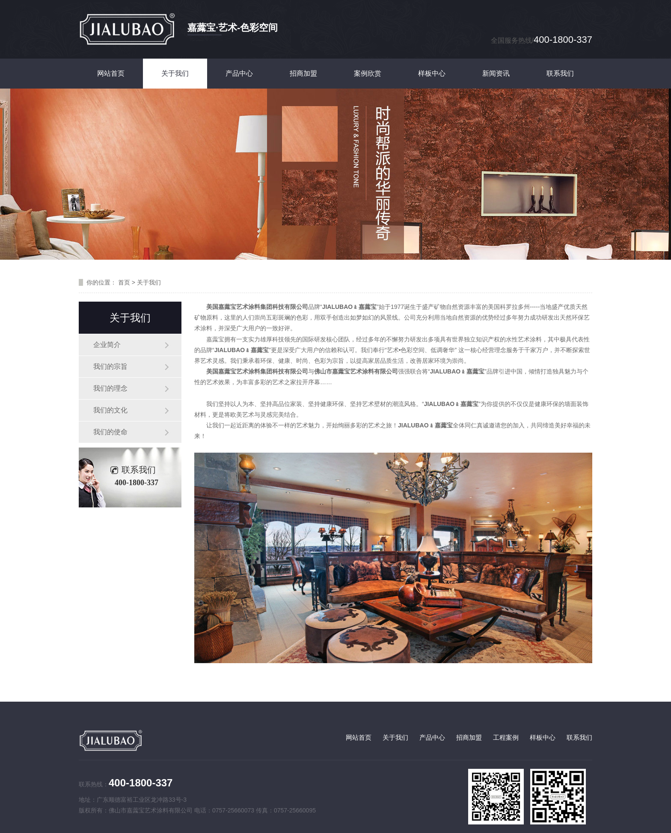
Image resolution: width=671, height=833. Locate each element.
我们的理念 (110, 388)
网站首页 (111, 73)
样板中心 (431, 73)
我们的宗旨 (110, 366)
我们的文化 (110, 410)
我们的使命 (110, 432)
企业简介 (107, 344)
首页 (124, 282)
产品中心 (239, 73)
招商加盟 (303, 73)
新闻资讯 (496, 73)
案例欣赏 (367, 73)
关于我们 (175, 73)
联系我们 (560, 73)
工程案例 (506, 737)
